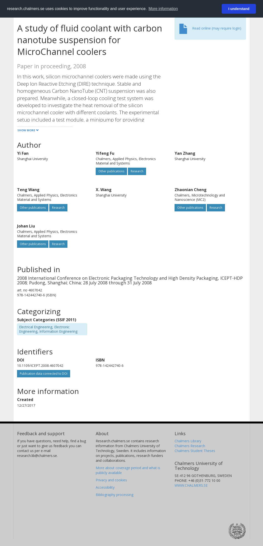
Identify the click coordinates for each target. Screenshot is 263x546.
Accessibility (105, 487)
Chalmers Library (188, 441)
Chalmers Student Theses (195, 450)
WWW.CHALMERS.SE (191, 485)
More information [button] (163, 9)
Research (137, 171)
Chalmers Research (190, 445)
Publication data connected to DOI (43, 373)
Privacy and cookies (111, 480)
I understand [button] (238, 9)
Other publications (111, 171)
